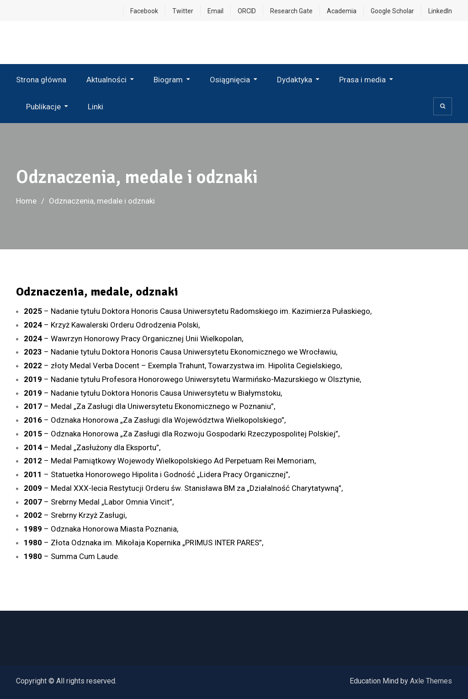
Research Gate (291, 11)
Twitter (182, 11)
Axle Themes (431, 681)
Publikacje (43, 106)
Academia (341, 11)
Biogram (168, 79)
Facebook (144, 11)
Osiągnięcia (230, 79)
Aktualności (106, 79)
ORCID (247, 11)
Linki (95, 106)
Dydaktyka (294, 79)
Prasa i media (362, 79)
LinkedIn (440, 11)
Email (215, 11)
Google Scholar (392, 11)
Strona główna (41, 79)
